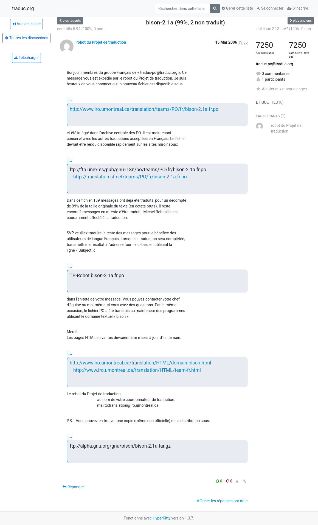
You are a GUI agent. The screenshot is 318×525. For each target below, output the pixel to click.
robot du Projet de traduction (101, 42)
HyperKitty (161, 518)
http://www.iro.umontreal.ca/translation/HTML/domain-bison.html (140, 363)
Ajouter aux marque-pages (281, 89)
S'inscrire (297, 8)
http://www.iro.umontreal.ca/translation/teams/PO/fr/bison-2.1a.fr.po (144, 109)
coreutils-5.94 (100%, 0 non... (81, 29)
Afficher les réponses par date (222, 501)
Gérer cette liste (237, 8)
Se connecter (270, 8)
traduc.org (23, 8)
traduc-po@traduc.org (274, 64)
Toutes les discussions (26, 38)
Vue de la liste (26, 24)
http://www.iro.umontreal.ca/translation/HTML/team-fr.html (137, 370)
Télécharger (26, 57)
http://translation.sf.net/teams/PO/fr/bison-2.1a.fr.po (130, 176)
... (70, 99)
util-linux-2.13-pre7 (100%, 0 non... (285, 29)
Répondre (73, 487)
